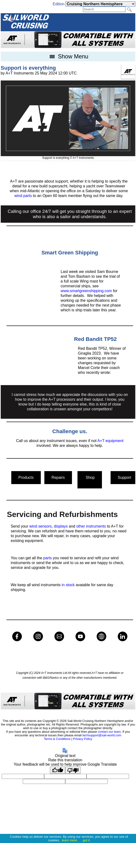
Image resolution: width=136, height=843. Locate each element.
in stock (69, 585)
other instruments (91, 526)
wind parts (23, 196)
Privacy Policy (82, 739)
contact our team (109, 731)
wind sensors (40, 526)
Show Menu (68, 56)
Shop (90, 479)
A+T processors (61, 399)
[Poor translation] (73, 770)
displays (61, 526)
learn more (69, 840)
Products (26, 477)
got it (86, 840)
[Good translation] (57, 770)
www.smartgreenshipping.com (86, 291)
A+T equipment (110, 441)
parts (47, 558)
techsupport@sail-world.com (102, 735)
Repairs (58, 477)
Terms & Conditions (57, 739)
